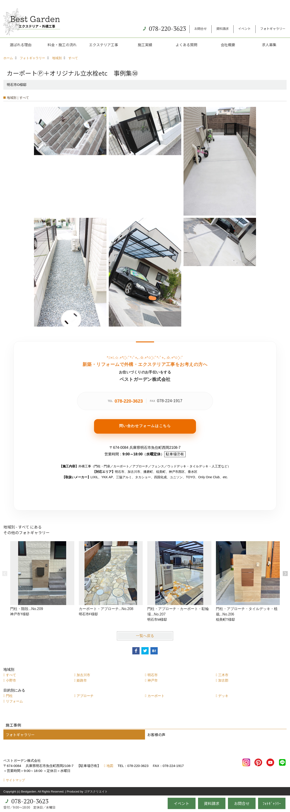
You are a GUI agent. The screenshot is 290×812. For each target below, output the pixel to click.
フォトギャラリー (272, 28)
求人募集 (269, 44)
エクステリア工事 (103, 44)
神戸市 (152, 680)
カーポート (155, 696)
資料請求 (222, 28)
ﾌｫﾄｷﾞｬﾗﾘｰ (272, 803)
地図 (109, 766)
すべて (11, 675)
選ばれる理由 (20, 44)
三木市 (223, 675)
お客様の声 (156, 734)
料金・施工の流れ (62, 44)
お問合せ (200, 28)
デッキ (223, 696)
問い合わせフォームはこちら (145, 426)
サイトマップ (15, 780)
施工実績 (145, 44)
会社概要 (228, 44)
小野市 (11, 680)
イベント (244, 28)
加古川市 (83, 675)
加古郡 (223, 680)
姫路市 (82, 680)
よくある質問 (186, 44)
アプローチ (85, 696)
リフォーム (14, 701)
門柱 (9, 696)
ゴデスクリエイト (96, 791)
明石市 (152, 675)
